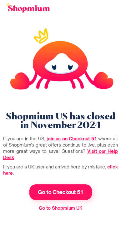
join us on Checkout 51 (72, 138)
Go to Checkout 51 (60, 192)
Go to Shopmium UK (60, 208)
